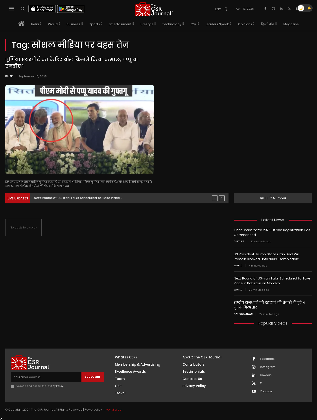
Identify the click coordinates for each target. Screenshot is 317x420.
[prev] (214, 198)
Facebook (267, 357)
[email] (46, 375)
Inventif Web (113, 408)
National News (243, 312)
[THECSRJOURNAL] (154, 9)
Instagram (267, 365)
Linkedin (265, 374)
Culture (239, 241)
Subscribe (93, 375)
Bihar (9, 76)
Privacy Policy (55, 384)
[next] (222, 198)
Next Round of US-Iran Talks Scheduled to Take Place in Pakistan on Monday (272, 279)
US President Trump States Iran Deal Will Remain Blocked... (79, 198)
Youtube (266, 390)
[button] (22, 8)
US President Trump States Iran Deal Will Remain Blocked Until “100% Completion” (266, 256)
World (238, 264)
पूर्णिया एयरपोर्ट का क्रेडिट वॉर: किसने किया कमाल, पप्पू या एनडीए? (71, 63)
